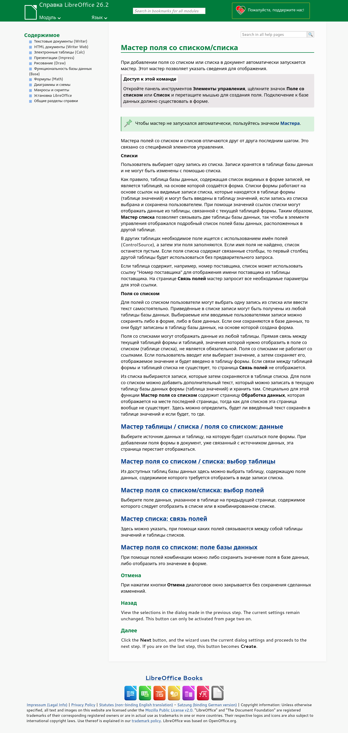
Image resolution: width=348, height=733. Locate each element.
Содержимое (42, 35)
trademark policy (146, 720)
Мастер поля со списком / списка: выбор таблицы (198, 461)
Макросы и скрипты (51, 89)
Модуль (47, 17)
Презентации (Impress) (54, 57)
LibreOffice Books (174, 677)
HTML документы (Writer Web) (61, 46)
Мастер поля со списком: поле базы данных (189, 547)
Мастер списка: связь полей (164, 518)
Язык (97, 17)
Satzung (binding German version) (207, 704)
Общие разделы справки (56, 100)
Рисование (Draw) (50, 63)
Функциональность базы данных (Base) (60, 71)
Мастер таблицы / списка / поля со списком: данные (202, 426)
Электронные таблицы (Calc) (59, 52)
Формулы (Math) (48, 79)
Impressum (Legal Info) (47, 704)
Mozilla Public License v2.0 (169, 710)
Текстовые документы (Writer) (60, 41)
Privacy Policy (83, 704)
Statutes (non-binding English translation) (136, 704)
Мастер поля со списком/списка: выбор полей (192, 490)
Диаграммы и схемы (52, 84)
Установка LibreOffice (53, 95)
